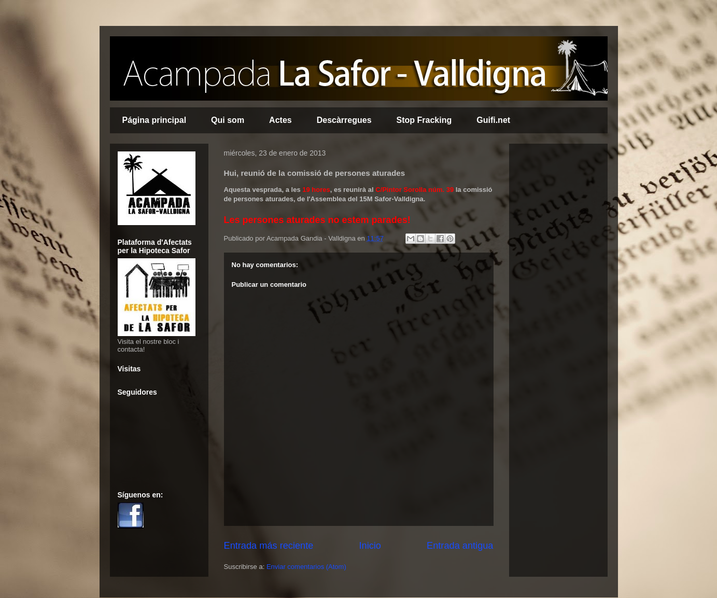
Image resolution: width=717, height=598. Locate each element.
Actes (280, 120)
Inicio (370, 545)
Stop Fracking (424, 120)
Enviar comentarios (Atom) (306, 567)
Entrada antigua (460, 545)
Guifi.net (493, 120)
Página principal (154, 120)
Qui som (227, 120)
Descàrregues (344, 120)
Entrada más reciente (269, 545)
